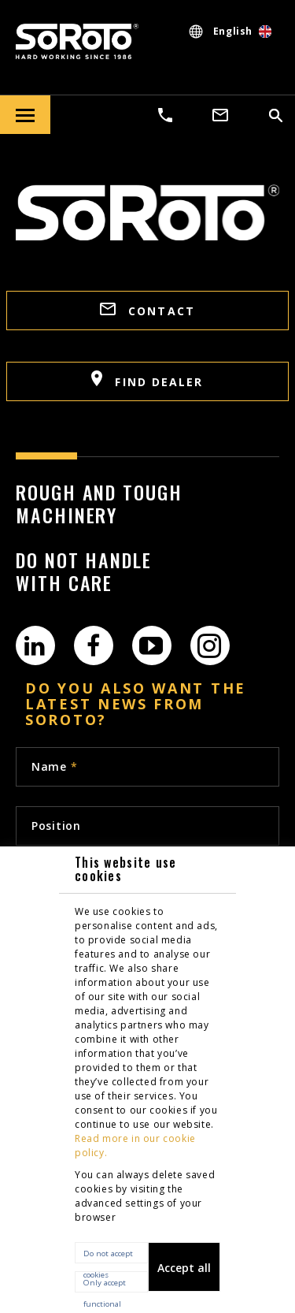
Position (56, 825)
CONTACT (147, 310)
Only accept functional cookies (104, 1285)
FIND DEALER (147, 379)
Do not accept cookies (108, 1255)
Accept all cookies (184, 1276)
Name (54, 766)
